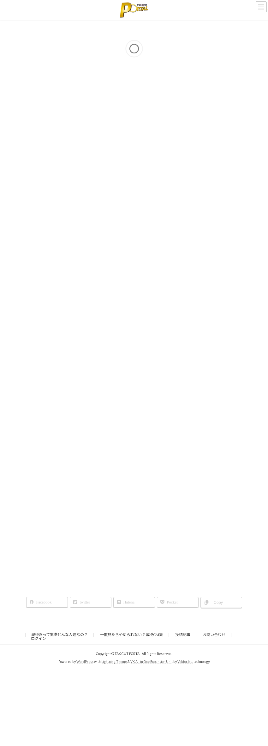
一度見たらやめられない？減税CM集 (131, 634)
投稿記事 (182, 634)
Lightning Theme (114, 661)
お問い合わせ (214, 634)
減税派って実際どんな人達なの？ (59, 634)
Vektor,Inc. (185, 661)
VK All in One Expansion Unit (151, 661)
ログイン (38, 638)
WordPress (84, 661)
